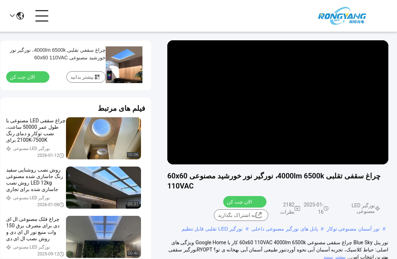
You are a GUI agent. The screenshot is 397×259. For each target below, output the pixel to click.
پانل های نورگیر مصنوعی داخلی (284, 229)
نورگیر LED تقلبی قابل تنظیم (212, 229)
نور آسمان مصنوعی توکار (353, 229)
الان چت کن (244, 201)
